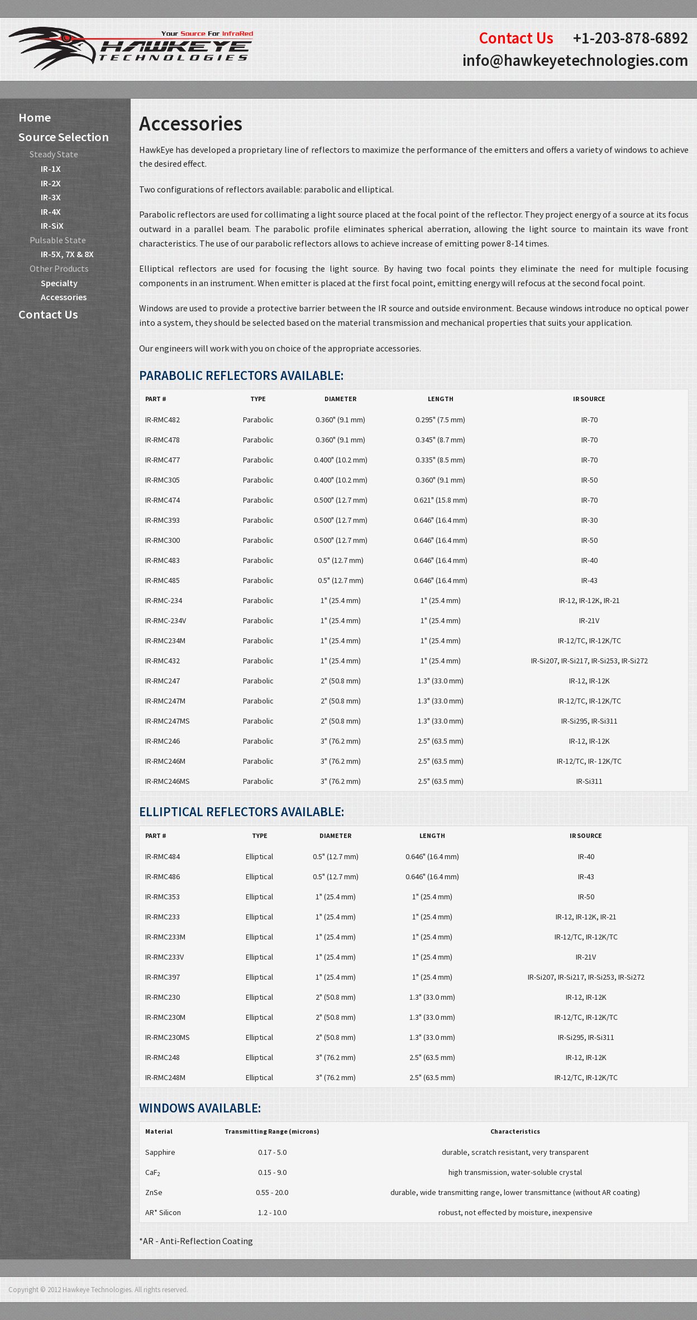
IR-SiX (52, 225)
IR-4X (51, 211)
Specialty (59, 282)
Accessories (64, 296)
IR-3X (51, 197)
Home (34, 117)
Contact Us (516, 38)
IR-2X (51, 183)
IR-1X (51, 168)
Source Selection (63, 136)
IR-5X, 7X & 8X (67, 253)
